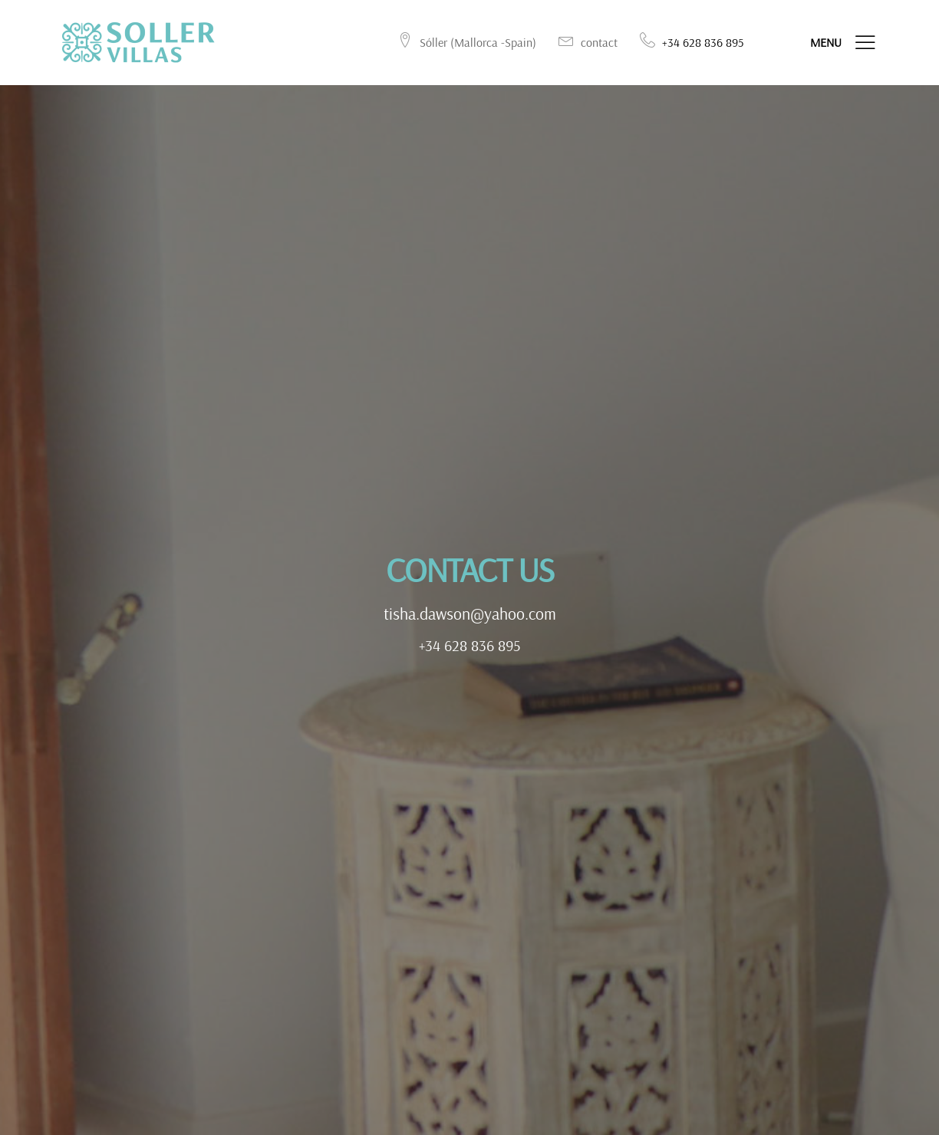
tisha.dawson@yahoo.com (470, 616)
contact (587, 42)
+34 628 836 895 (470, 647)
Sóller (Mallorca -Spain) (466, 42)
